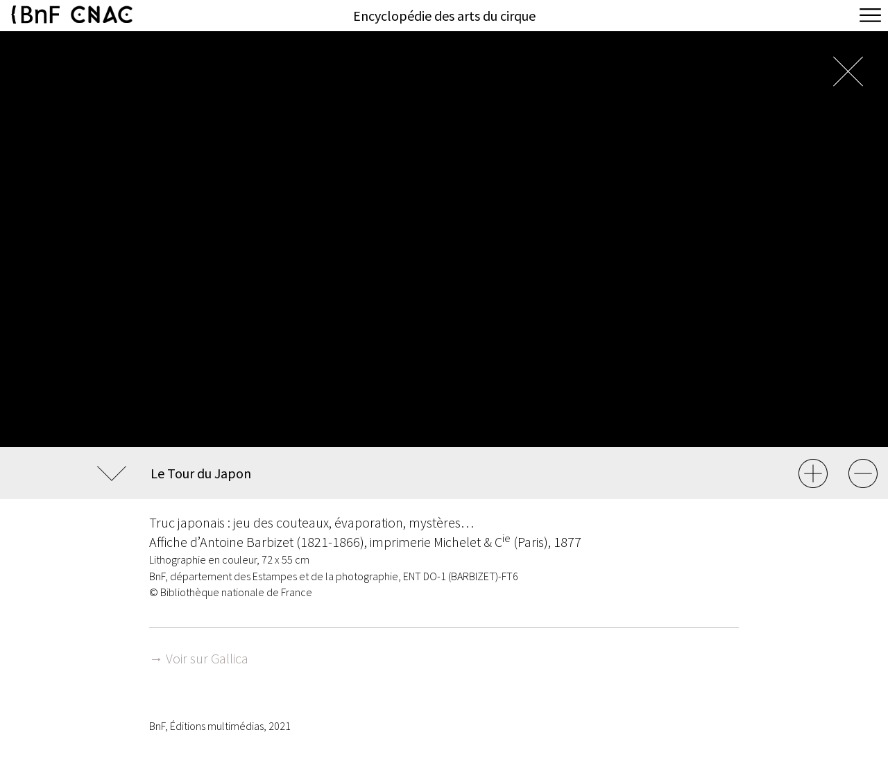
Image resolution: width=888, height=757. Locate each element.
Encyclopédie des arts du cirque (444, 15)
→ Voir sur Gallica (198, 658)
